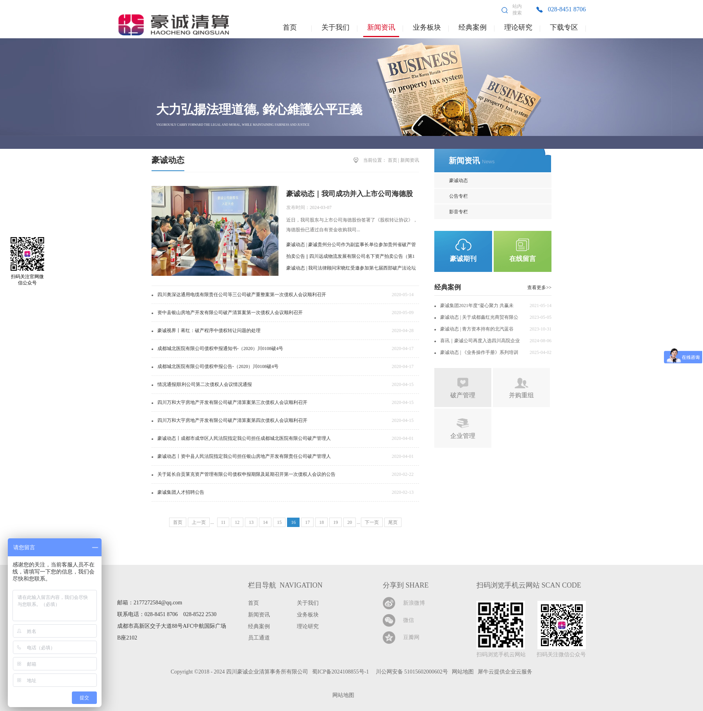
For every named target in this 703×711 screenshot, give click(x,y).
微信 (408, 620)
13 (251, 522)
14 (265, 522)
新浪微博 (414, 603)
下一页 (372, 522)
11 (223, 522)
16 (293, 522)
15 (279, 522)
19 (335, 522)
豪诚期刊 (463, 259)
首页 (290, 27)
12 (237, 522)
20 (349, 522)
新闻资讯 (409, 160)
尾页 (393, 522)
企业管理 (462, 435)
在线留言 (522, 259)
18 (321, 522)
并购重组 (521, 395)
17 (307, 522)
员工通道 (259, 638)
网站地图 (342, 695)
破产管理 (462, 395)
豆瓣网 (411, 637)
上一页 (199, 522)
